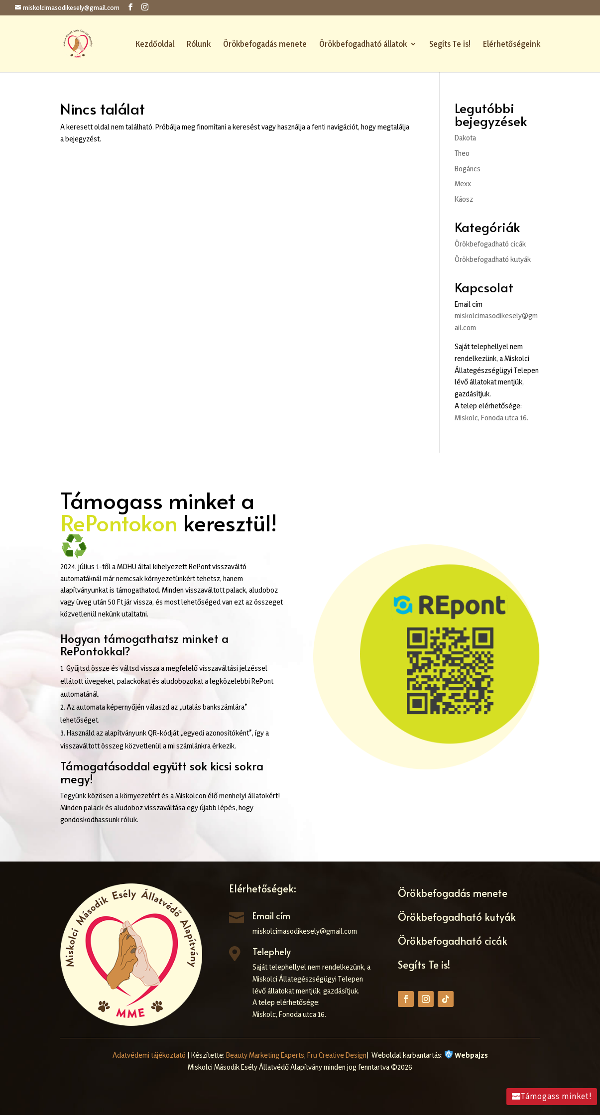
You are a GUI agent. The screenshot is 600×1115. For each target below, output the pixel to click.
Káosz (464, 199)
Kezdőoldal (154, 44)
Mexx (463, 183)
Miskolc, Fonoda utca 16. (491, 417)
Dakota (465, 137)
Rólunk (199, 44)
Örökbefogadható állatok (363, 44)
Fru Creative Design (336, 1055)
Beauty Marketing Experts (265, 1055)
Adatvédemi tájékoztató (149, 1055)
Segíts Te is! (450, 44)
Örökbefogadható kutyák (493, 259)
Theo (462, 153)
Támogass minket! (556, 1096)
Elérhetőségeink (511, 44)
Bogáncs (467, 168)
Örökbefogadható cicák (490, 243)
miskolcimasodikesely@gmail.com (304, 931)
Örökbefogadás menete (265, 44)
